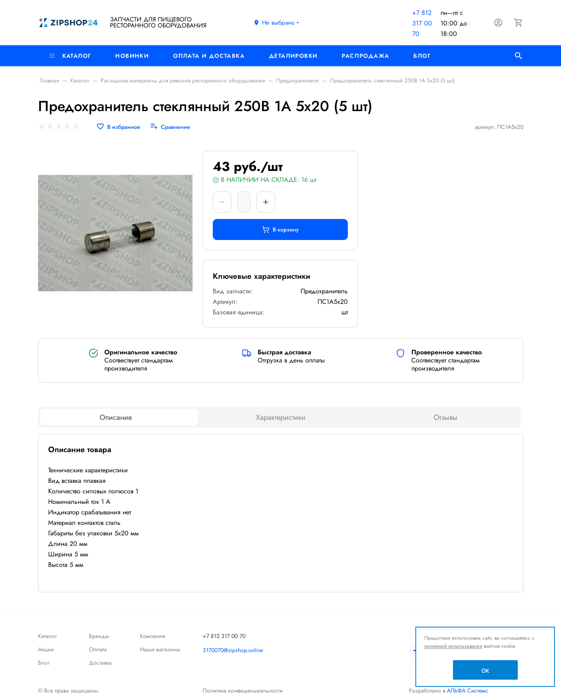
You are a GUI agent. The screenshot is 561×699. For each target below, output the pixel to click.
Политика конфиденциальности (243, 690)
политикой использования (453, 646)
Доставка (100, 663)
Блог (422, 56)
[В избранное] (118, 127)
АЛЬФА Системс (466, 690)
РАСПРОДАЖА (365, 56)
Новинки (132, 56)
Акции (46, 649)
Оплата (98, 649)
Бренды (99, 636)
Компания (152, 636)
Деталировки (293, 56)
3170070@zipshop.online (233, 650)
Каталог (70, 56)
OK (485, 671)
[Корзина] (518, 22)
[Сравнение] (170, 127)
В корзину (280, 229)
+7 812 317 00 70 (422, 23)
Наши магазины (160, 649)
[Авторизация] (498, 22)
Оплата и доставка (209, 56)
